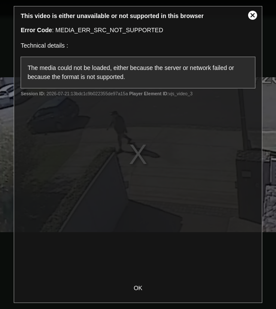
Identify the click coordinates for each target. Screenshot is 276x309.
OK (137, 288)
